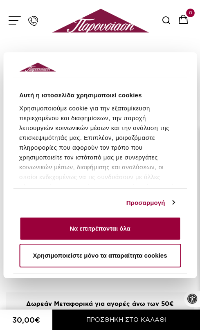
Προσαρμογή (145, 202)
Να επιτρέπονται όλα (100, 228)
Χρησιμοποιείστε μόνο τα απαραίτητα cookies (100, 255)
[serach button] (166, 23)
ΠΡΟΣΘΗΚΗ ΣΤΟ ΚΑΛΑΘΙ (126, 319)
